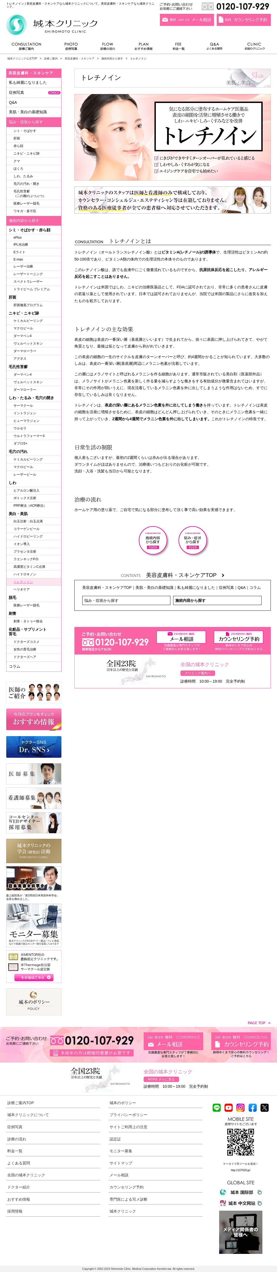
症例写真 (71, 48)
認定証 (115, 1139)
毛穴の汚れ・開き (26, 184)
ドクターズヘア (25, 657)
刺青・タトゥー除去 (28, 621)
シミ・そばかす (25, 131)
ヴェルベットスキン (28, 343)
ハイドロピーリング (28, 536)
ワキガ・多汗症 (25, 211)
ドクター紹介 (18, 1187)
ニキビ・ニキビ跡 (26, 153)
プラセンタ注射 (25, 551)
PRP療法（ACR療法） (30, 506)
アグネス (20, 358)
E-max (18, 259)
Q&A (242, 587)
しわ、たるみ (23, 176)
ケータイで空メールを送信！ (240, 1163)
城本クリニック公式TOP (22, 58)
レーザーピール (25, 474)
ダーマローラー (25, 351)
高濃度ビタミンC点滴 (29, 567)
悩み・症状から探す (101, 600)
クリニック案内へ (198, 673)
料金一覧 (179, 48)
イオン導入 (22, 544)
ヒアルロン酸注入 (26, 490)
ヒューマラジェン (26, 421)
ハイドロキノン (25, 574)
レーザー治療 (23, 266)
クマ (17, 161)
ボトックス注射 (25, 498)
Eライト (19, 252)
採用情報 (14, 1211)
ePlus (18, 237)
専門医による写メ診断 (128, 1199)
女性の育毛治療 (25, 649)
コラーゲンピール (26, 529)
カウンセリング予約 (127, 1187)
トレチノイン (23, 582)
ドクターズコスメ (26, 642)
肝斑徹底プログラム (28, 305)
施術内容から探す (112, 58)
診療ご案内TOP (20, 1103)
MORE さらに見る (161, 1079)
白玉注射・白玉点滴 (28, 521)
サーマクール (23, 406)
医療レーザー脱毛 (26, 203)
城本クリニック (123, 1211)
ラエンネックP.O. (26, 559)
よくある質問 (215, 48)
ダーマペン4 (23, 336)
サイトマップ (121, 1163)
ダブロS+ (20, 443)
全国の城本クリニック (26, 1175)
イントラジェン (25, 413)
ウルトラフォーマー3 (29, 436)
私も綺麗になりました (196, 587)
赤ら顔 (18, 146)
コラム (255, 587)
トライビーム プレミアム (32, 289)
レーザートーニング (28, 274)
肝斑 (17, 138)
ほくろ (18, 169)
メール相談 (119, 1175)
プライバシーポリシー (128, 1115)
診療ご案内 (29, 48)
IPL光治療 (21, 244)
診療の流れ (108, 48)
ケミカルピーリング (28, 321)
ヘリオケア (22, 589)
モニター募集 (121, 1151)
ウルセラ (20, 428)
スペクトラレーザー (28, 281)
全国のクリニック (252, 48)
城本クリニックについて (28, 1115)
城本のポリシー (123, 1103)
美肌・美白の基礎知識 (154, 587)
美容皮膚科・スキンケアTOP (185, 575)
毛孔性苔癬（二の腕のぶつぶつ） (30, 193)
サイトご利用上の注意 (128, 1127)
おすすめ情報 (144, 48)
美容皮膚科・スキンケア (79, 58)
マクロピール (23, 328)
